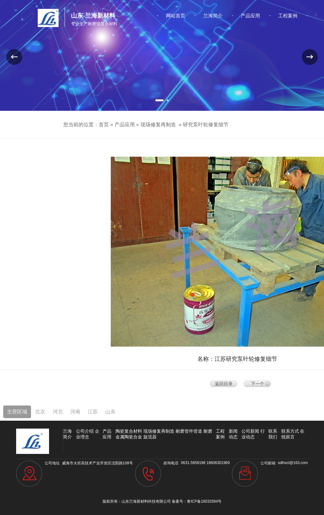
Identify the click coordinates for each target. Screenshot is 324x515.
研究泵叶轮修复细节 (205, 124)
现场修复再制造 (158, 124)
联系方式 (290, 431)
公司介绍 (85, 431)
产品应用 (240, 16)
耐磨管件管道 (189, 431)
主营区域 (17, 411)
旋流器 (150, 436)
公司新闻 (250, 431)
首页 (104, 124)
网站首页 (174, 16)
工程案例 (274, 16)
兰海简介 (207, 16)
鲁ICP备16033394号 (204, 501)
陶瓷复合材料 (128, 431)
